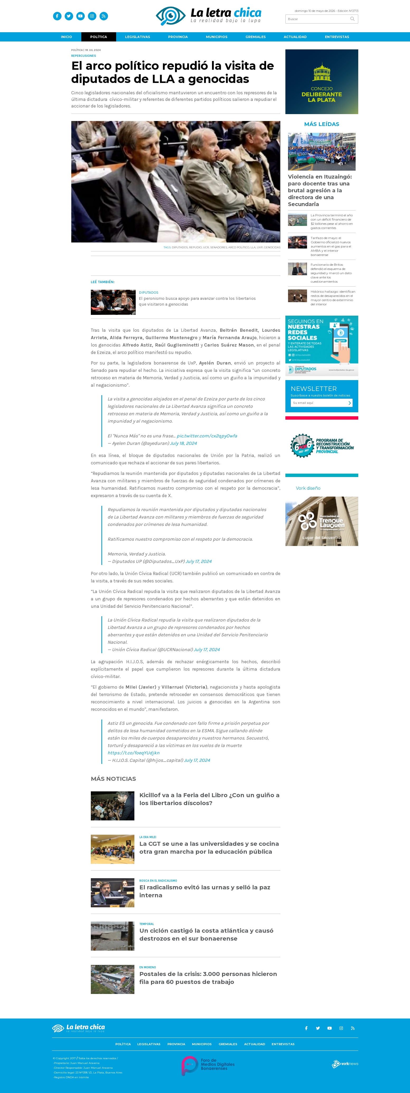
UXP (260, 247)
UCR (206, 247)
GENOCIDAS (272, 247)
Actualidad (295, 37)
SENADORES (218, 247)
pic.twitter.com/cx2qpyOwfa (207, 436)
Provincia (178, 37)
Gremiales (256, 37)
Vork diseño (308, 488)
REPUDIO (195, 247)
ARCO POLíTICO (238, 247)
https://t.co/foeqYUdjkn (133, 753)
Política (98, 37)
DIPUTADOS (180, 247)
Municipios (216, 37)
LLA (253, 247)
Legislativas (137, 37)
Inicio (66, 37)
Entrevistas (337, 37)
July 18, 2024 (183, 443)
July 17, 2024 (198, 561)
